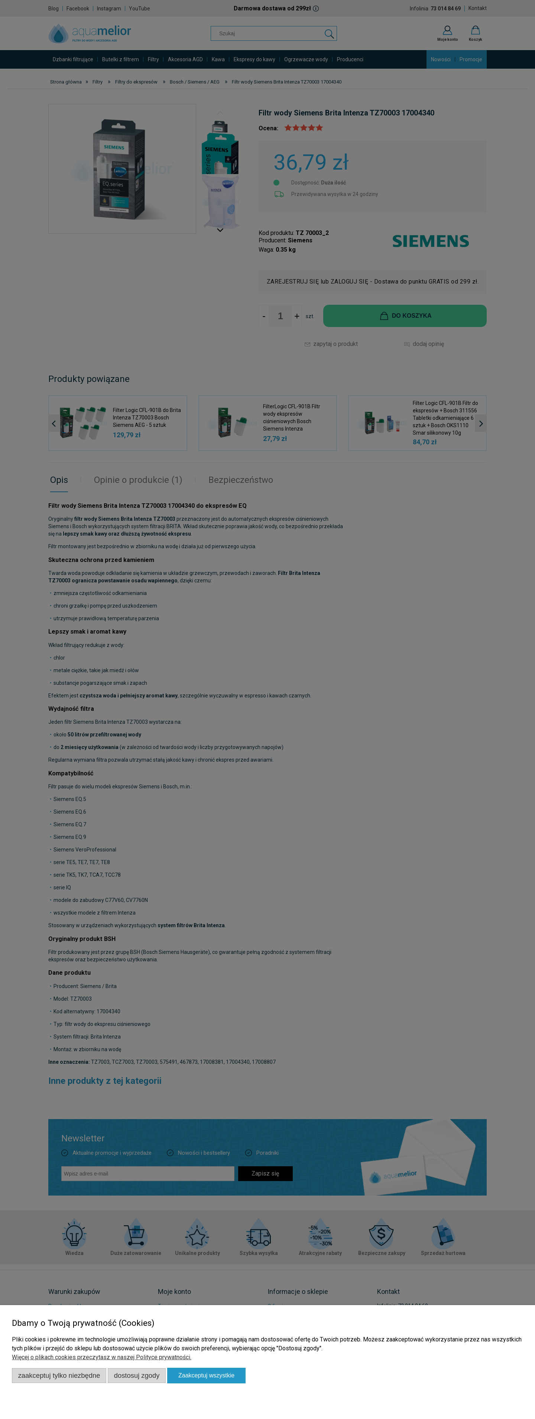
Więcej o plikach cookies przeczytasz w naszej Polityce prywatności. (101, 1357)
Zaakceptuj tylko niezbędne (59, 1375)
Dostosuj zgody (137, 1375)
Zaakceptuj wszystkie (206, 1375)
